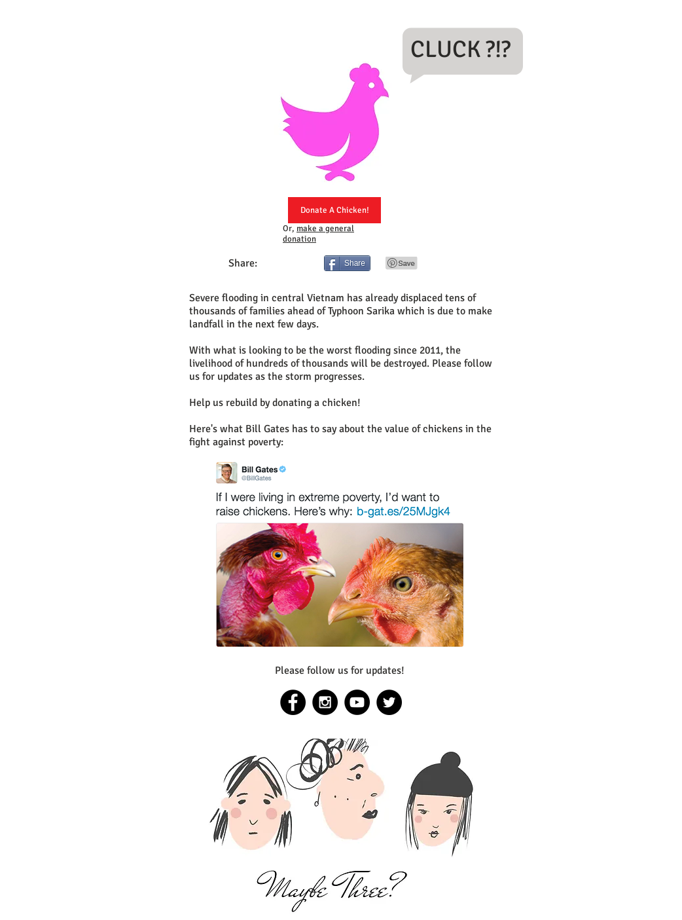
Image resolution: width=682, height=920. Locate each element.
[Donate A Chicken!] (334, 210)
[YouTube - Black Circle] (357, 702)
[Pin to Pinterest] (402, 263)
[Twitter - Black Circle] (389, 702)
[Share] (347, 263)
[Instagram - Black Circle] (325, 702)
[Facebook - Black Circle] (293, 702)
